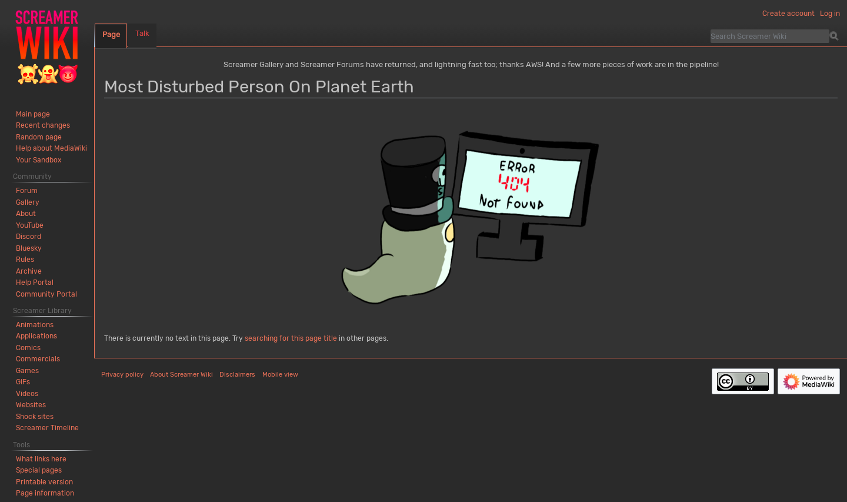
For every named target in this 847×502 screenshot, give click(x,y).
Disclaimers (237, 374)
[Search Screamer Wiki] (770, 35)
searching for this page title (291, 338)
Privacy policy (122, 374)
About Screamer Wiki (181, 374)
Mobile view (280, 374)
